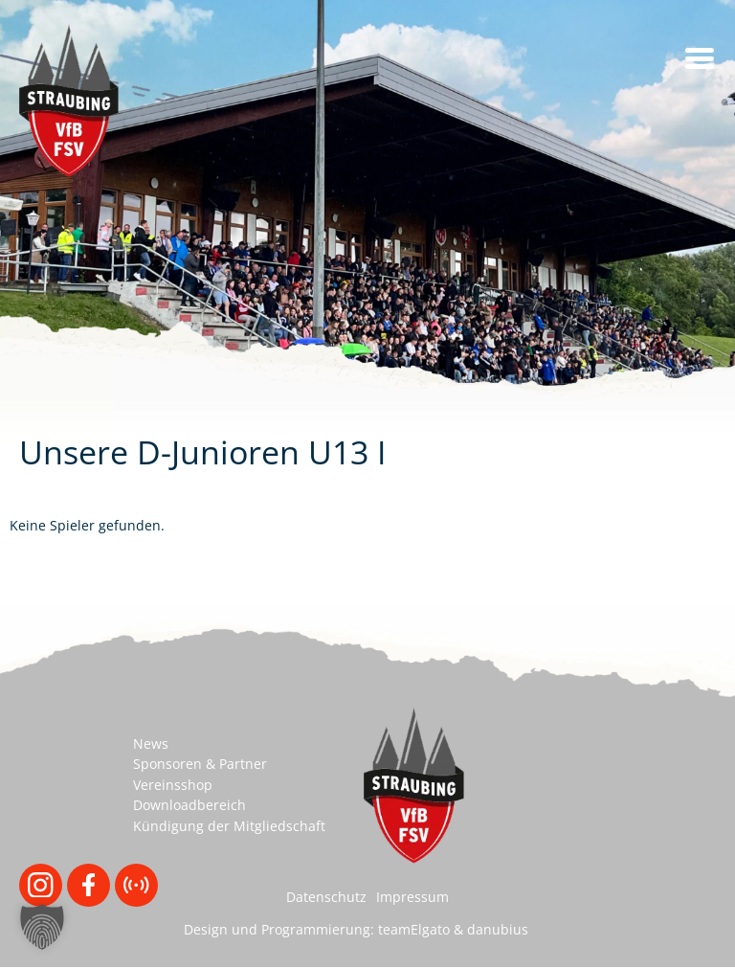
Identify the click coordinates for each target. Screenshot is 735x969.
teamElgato (414, 929)
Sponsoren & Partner (200, 764)
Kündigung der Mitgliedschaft (229, 826)
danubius (497, 929)
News (150, 743)
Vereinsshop (172, 785)
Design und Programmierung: (279, 929)
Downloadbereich (189, 805)
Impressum (412, 897)
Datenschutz (326, 897)
